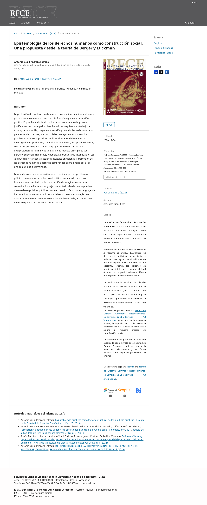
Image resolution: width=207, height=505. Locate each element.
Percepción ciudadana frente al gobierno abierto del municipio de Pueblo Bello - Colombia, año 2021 (76, 429)
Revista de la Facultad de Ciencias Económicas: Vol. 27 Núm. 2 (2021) (82, 431)
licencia (130, 366)
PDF (110, 124)
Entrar (195, 2)
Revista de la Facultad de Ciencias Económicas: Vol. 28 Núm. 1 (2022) (70, 442)
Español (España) (163, 47)
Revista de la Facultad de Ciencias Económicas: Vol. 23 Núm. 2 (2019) (87, 449)
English (158, 43)
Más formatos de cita (116, 177)
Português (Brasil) (164, 52)
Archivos (26, 22)
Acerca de (41, 22)
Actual (12, 22)
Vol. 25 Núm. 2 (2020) (46, 33)
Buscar (190, 22)
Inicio (16, 33)
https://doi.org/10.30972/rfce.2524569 (41, 78)
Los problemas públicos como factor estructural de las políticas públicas (95, 419)
